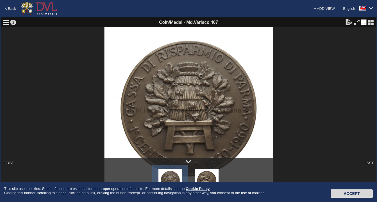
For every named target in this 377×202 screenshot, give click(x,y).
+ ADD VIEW (324, 8)
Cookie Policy (198, 189)
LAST (369, 163)
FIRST (8, 163)
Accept (352, 193)
